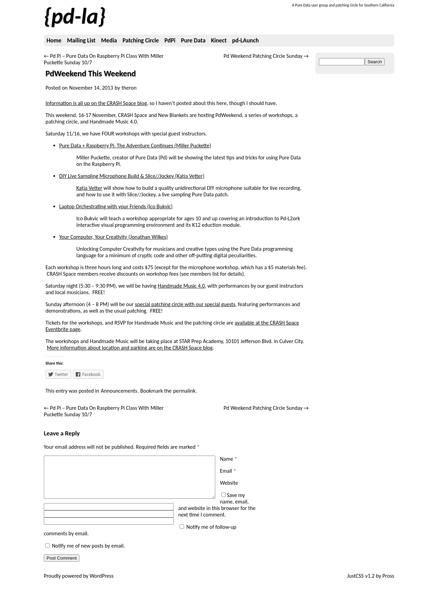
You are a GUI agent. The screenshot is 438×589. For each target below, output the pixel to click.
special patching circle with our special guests (185, 304)
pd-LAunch (245, 40)
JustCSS (355, 582)
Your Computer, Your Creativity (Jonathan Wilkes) (113, 237)
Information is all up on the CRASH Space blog (96, 103)
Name (228, 459)
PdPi (169, 40)
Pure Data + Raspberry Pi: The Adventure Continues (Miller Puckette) (135, 145)
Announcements (119, 391)
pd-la (74, 16)
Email (228, 471)
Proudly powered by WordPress (79, 582)
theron (129, 87)
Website (229, 483)
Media (109, 40)
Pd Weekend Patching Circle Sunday (266, 56)
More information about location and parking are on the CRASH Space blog (130, 347)
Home (54, 40)
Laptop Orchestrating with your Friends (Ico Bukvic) (115, 206)
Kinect (219, 40)
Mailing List (81, 40)
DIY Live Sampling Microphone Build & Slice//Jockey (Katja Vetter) (131, 176)
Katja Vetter (89, 188)
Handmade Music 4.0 (181, 286)
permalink (184, 391)
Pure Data (193, 40)
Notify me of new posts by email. (88, 552)
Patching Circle (141, 40)
